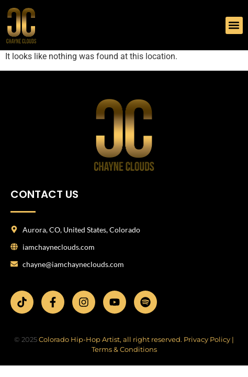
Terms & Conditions (124, 349)
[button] (234, 25)
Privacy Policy (207, 339)
